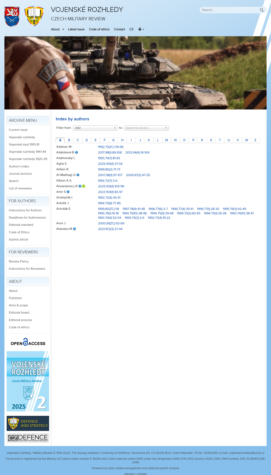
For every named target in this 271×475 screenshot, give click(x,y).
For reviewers (23, 252)
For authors (22, 201)
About (55, 29)
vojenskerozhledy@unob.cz (247, 453)
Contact (119, 29)
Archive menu (23, 120)
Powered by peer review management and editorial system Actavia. (135, 468)
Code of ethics (99, 29)
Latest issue (76, 29)
